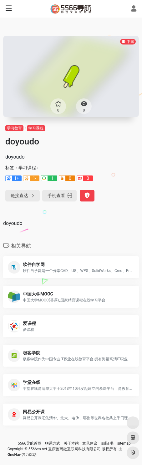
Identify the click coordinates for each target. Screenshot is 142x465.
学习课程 (35, 128)
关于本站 (71, 443)
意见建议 (89, 443)
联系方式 (52, 443)
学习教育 (14, 128)
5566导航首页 (29, 443)
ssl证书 (107, 443)
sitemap (124, 443)
